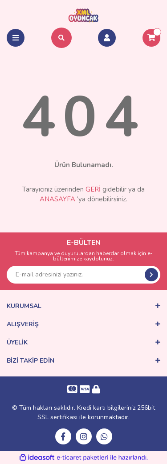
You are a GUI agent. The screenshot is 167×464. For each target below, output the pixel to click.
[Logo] (83, 15)
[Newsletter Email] (83, 275)
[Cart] (151, 38)
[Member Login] (107, 38)
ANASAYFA (57, 199)
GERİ (93, 189)
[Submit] (151, 274)
